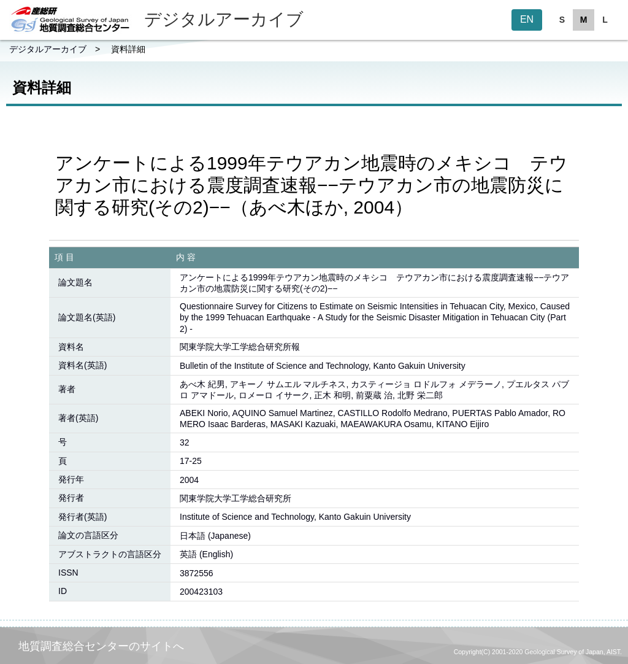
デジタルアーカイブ (47, 49)
